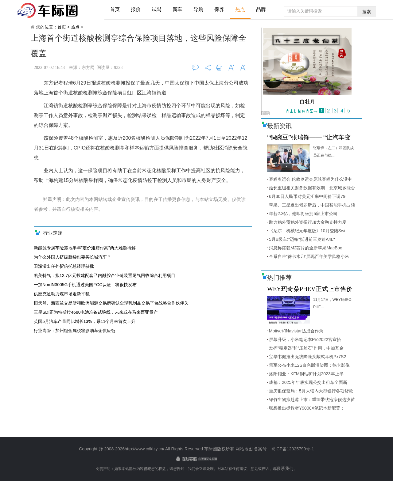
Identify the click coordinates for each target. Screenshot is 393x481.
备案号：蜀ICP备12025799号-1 (283, 448)
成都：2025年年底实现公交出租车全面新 (308, 382)
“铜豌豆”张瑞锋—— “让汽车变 (309, 137)
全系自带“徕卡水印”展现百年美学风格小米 (309, 256)
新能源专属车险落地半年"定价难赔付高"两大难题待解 (85, 247)
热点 (240, 9)
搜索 (366, 11)
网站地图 (244, 448)
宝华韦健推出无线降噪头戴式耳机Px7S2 (307, 356)
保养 (219, 9)
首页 (115, 9)
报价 (136, 9)
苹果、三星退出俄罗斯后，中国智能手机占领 (312, 205)
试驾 (156, 9)
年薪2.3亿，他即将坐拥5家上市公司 (303, 213)
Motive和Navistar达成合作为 (296, 330)
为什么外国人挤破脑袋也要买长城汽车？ (72, 257)
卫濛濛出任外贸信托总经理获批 (64, 266)
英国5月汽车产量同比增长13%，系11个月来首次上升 (84, 321)
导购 (198, 9)
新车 (177, 9)
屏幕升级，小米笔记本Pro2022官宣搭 (305, 339)
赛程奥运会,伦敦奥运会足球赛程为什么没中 (310, 179)
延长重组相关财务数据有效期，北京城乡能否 (312, 187)
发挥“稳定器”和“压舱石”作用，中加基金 (306, 348)
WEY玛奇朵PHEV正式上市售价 (309, 289)
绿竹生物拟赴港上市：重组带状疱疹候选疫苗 (312, 399)
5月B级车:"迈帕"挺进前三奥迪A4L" (302, 239)
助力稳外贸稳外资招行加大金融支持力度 (307, 222)
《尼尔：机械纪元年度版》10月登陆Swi (307, 230)
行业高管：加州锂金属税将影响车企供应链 (74, 330)
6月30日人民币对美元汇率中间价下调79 (307, 196)
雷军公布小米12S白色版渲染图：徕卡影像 (309, 365)
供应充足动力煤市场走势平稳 (62, 293)
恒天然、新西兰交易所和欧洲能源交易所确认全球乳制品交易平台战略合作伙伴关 (111, 303)
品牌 (261, 9)
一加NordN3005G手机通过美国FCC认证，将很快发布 (85, 284)
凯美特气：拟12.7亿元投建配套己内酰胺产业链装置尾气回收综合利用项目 (104, 275)
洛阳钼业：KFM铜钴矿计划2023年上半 (306, 373)
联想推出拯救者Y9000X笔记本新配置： (306, 408)
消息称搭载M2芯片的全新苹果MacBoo (305, 247)
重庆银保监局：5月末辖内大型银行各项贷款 (311, 390)
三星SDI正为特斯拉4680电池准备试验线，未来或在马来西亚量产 (96, 312)
